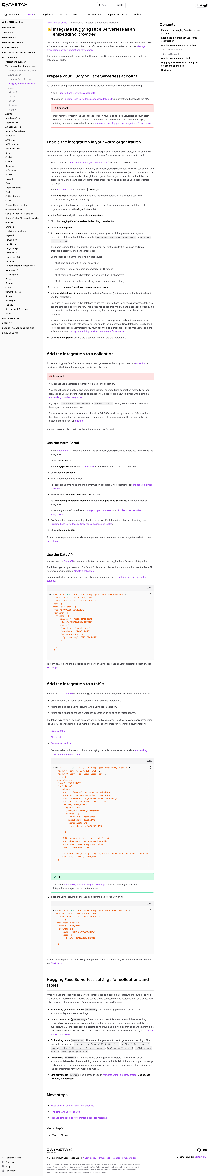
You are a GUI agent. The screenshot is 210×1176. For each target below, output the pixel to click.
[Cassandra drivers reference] (21, 52)
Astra (31, 14)
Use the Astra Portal (63, 443)
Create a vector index (62, 743)
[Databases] (21, 37)
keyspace (90, 466)
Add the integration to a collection (80, 354)
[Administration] (21, 318)
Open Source (94, 14)
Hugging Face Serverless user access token (86, 99)
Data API (68, 561)
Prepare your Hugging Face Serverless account (92, 76)
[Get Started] (21, 27)
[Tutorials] (21, 32)
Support (7, 1166)
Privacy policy (89, 1158)
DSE (76, 14)
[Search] (111, 5)
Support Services (118, 14)
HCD (64, 14)
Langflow (48, 14)
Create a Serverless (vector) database (87, 162)
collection (140, 363)
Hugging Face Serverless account (75, 93)
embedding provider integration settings (85, 884)
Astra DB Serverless (57, 22)
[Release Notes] (21, 333)
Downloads (9, 1170)
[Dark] (201, 5)
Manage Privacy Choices (124, 1158)
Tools (137, 14)
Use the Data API (60, 555)
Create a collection (84, 571)
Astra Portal (63, 189)
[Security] (21, 323)
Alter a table (57, 737)
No (64, 1135)
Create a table (58, 731)
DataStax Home (11, 1158)
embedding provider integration (65, 397)
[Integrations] (21, 57)
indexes (79, 420)
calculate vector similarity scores (119, 1074)
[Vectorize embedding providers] (23, 66)
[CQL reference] (21, 47)
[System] (205, 5)
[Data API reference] (21, 42)
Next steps (52, 541)
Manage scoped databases (98, 510)
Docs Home (11, 14)
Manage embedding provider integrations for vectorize (122, 123)
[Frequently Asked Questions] (21, 328)
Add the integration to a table (75, 684)
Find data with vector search (65, 1111)
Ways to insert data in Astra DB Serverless (72, 1105)
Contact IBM (200, 1157)
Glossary (8, 1162)
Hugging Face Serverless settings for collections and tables (81, 524)
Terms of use (104, 1158)
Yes (52, 1135)
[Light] (197, 5)
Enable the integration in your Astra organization (94, 142)
